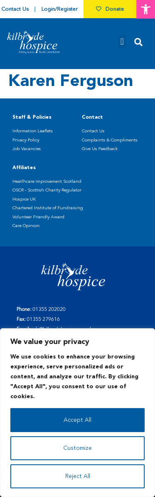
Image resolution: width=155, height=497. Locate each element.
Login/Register (59, 9)
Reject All (77, 476)
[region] (77, 412)
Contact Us (15, 9)
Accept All (77, 420)
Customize (77, 448)
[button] (145, 9)
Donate (110, 9)
